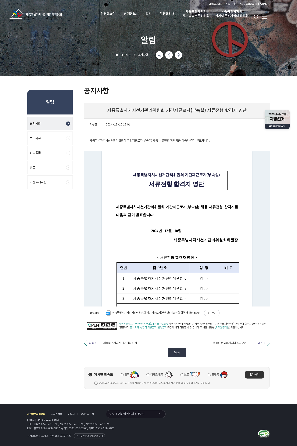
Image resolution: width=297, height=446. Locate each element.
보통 (186, 374)
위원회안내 (167, 14)
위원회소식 (108, 14)
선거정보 (130, 14)
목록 (177, 352)
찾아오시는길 (87, 413)
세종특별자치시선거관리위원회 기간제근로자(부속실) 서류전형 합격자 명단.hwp (152, 313)
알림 (148, 14)
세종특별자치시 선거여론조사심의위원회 (231, 13)
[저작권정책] (221, 327)
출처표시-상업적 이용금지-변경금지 (148, 327)
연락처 (71, 413)
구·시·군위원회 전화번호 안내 (89, 435)
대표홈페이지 (215, 3)
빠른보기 (211, 312)
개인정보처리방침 (36, 413)
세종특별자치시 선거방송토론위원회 (195, 13)
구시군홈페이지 (246, 3)
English (262, 3)
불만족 (215, 374)
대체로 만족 (156, 374)
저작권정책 (56, 413)
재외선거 (230, 3)
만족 (127, 374)
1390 (63, 435)
